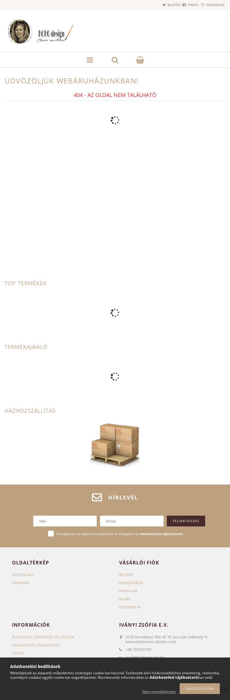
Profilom (128, 591)
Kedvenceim (130, 607)
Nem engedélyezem (159, 691)
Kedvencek (212, 5)
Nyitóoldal (23, 575)
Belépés (156, 5)
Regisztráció (131, 583)
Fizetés (18, 653)
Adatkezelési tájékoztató (36, 645)
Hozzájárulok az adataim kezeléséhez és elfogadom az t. (120, 534)
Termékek (21, 583)
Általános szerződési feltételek (43, 637)
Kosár (125, 599)
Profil (183, 5)
